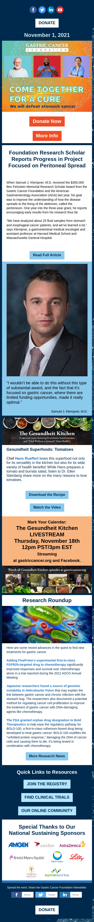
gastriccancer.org (34, 560)
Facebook (70, 560)
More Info (47, 135)
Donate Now (47, 121)
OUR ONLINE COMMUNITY (47, 810)
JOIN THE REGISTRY (47, 784)
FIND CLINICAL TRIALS (47, 797)
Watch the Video (47, 507)
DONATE (47, 23)
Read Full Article (47, 255)
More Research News (47, 756)
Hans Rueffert (26, 458)
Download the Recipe (47, 495)
